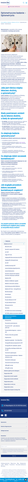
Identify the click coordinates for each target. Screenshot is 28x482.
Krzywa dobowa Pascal (10, 302)
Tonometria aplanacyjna (10, 352)
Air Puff (7, 252)
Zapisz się (14, 455)
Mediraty (6, 464)
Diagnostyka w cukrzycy (9, 384)
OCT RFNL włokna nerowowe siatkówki (14, 313)
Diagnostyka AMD (8, 373)
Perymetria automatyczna (11, 323)
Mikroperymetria (9, 305)
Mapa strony (13, 463)
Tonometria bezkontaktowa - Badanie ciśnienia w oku (13, 356)
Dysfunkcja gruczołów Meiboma (12, 286)
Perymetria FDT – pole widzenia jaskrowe (12, 326)
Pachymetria (8, 320)
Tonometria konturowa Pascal (12, 362)
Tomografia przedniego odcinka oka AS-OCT (13, 349)
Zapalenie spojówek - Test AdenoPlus (13, 340)
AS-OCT (7, 262)
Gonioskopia (8, 294)
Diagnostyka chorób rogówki (10, 376)
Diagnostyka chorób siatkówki (11, 378)
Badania (9, 22)
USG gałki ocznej (9, 368)
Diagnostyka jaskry (8, 381)
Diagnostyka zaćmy (8, 387)
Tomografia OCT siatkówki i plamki (13, 345)
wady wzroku (22, 142)
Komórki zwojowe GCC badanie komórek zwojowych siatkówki (12, 274)
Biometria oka (8, 246)
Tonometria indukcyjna (10, 359)
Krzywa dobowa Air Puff (10, 299)
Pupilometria (8, 337)
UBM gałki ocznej (9, 365)
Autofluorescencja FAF (10, 265)
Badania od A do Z (15, 22)
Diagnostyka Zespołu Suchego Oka (12, 389)
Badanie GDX (8, 278)
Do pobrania (12, 464)
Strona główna (4, 22)
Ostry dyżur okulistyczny (15, 6)
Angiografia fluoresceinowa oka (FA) (13, 257)
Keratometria (8, 297)
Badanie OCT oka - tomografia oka (13, 289)
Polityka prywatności (5, 463)
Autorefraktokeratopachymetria (12, 268)
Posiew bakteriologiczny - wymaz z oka (13, 331)
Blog (18, 463)
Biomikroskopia (8, 291)
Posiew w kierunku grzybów (11, 334)
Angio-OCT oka (8, 254)
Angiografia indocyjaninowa (11, 260)
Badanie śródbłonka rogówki (11, 280)
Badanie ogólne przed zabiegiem (11, 370)
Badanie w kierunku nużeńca (11, 283)
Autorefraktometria (9, 271)
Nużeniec (7, 308)
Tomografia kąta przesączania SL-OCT (14, 342)
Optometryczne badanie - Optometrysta (11, 316)
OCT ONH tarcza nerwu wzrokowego (13, 310)
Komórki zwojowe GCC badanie (12, 249)
